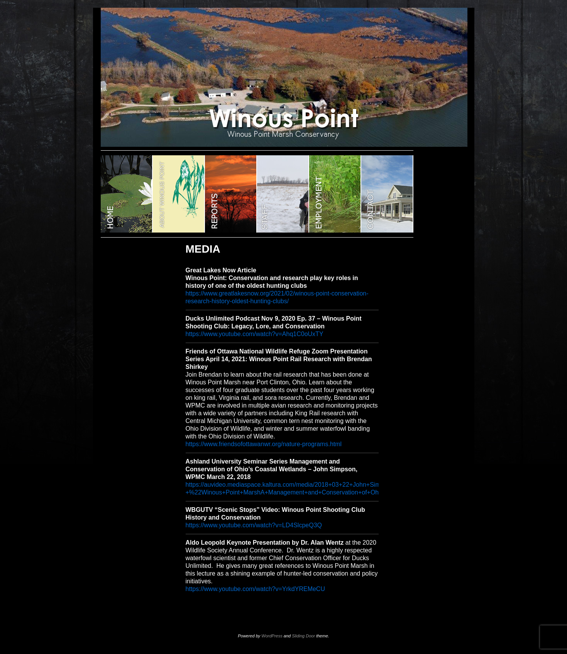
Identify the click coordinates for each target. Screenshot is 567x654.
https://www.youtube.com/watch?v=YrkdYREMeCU (255, 589)
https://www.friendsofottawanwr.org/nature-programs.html (264, 444)
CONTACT (387, 194)
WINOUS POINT (127, 194)
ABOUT (179, 194)
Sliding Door (303, 636)
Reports (231, 194)
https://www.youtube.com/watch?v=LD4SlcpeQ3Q (254, 525)
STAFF (283, 194)
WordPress (271, 636)
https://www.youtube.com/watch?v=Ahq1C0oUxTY (254, 334)
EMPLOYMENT (335, 194)
